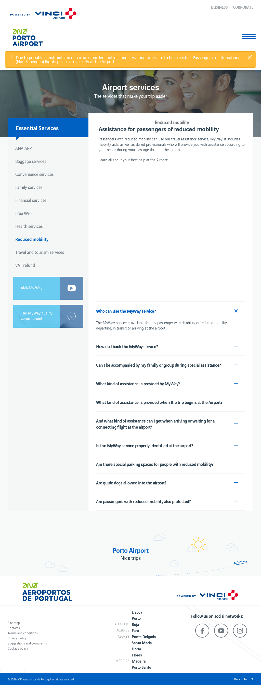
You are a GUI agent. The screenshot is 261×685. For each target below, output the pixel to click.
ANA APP (23, 148)
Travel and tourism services (39, 252)
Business (219, 7)
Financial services (30, 200)
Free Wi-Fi (24, 213)
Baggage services (30, 161)
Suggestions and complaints (27, 643)
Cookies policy (18, 648)
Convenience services (34, 174)
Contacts (14, 627)
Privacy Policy (17, 638)
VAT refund (25, 265)
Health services (29, 226)
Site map (14, 622)
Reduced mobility (31, 239)
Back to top (241, 679)
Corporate (243, 7)
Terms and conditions (23, 632)
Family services (28, 187)
